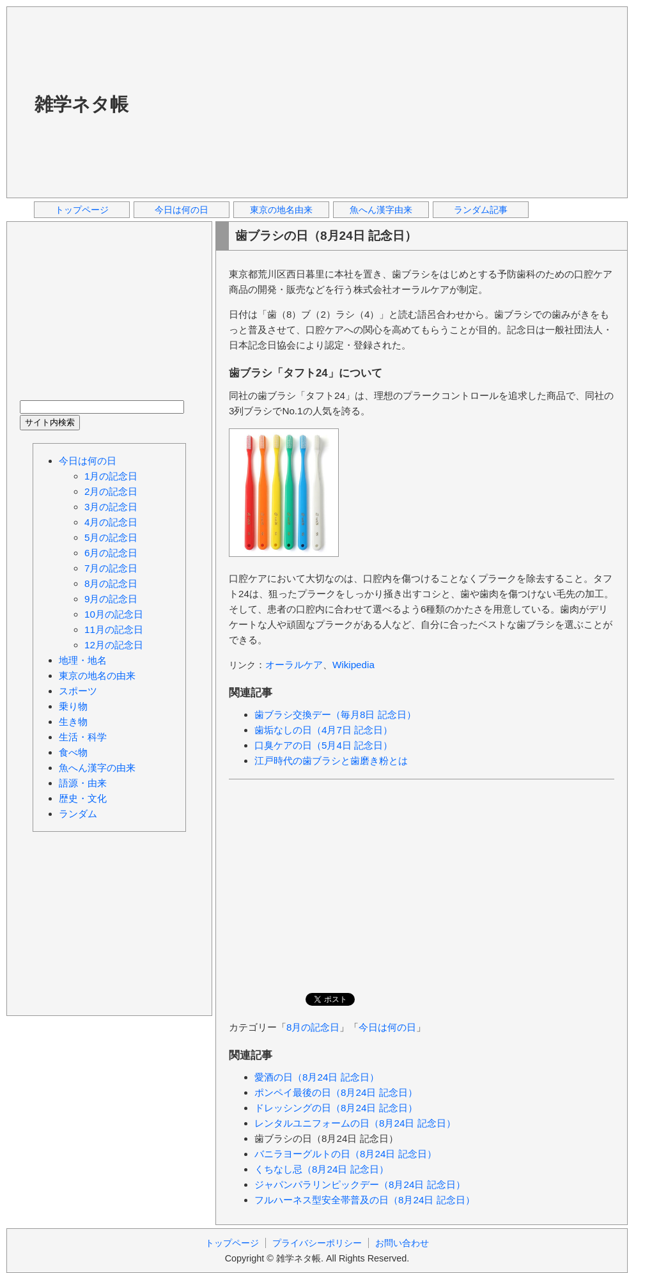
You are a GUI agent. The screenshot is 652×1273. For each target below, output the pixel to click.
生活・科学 (83, 736)
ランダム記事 (481, 210)
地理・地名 (83, 660)
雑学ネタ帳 (81, 104)
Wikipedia (353, 664)
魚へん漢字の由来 (97, 767)
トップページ (82, 210)
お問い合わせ (402, 1243)
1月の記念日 (110, 476)
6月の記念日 (110, 552)
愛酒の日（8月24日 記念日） (316, 1077)
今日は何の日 (181, 210)
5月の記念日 (110, 537)
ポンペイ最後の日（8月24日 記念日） (335, 1092)
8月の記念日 (312, 1027)
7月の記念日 (110, 568)
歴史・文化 (83, 798)
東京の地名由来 (281, 210)
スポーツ (78, 690)
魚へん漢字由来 (381, 210)
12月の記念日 (113, 644)
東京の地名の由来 (97, 675)
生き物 (73, 721)
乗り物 (73, 706)
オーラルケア (294, 664)
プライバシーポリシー (317, 1243)
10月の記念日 (113, 614)
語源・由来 (83, 782)
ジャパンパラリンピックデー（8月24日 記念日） (359, 1184)
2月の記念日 (110, 491)
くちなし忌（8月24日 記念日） (321, 1169)
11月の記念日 (113, 629)
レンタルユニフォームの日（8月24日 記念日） (355, 1123)
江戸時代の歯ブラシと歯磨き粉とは (331, 760)
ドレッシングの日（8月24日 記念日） (335, 1107)
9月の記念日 (110, 598)
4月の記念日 (110, 522)
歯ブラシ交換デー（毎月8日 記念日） (335, 714)
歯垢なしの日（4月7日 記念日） (323, 729)
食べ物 (73, 752)
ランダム (78, 813)
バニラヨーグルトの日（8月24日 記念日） (345, 1153)
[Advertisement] (305, 101)
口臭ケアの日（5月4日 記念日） (323, 745)
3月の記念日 (110, 506)
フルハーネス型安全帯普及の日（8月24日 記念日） (364, 1199)
